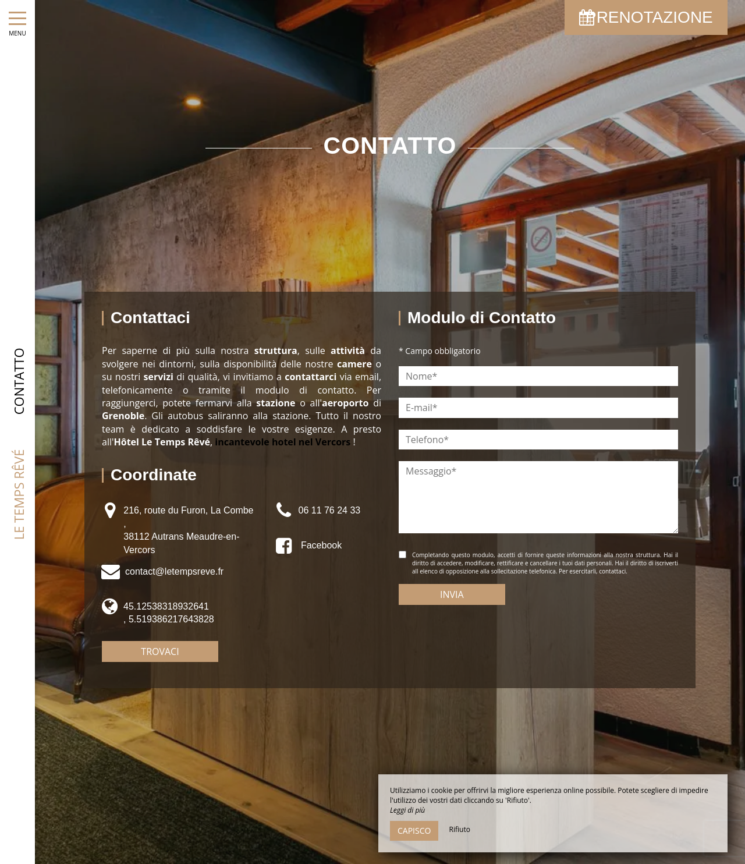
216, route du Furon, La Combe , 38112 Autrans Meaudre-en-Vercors (188, 529)
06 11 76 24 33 (329, 510)
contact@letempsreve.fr (174, 571)
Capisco (414, 830)
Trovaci (160, 651)
